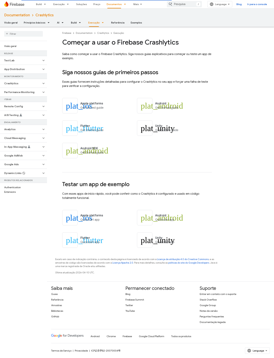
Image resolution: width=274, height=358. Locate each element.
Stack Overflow (208, 299)
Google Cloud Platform (151, 336)
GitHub (55, 316)
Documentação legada (213, 322)
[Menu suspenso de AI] (63, 22)
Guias (54, 294)
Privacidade (81, 350)
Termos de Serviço (61, 350)
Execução (59, 4)
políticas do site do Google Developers (188, 262)
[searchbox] (23, 34)
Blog (239, 4)
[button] (20, 60)
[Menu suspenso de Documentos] (126, 4)
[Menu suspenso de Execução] (69, 4)
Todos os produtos (181, 336)
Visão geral (10, 22)
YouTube (130, 310)
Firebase (66, 33)
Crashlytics (44, 15)
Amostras (56, 305)
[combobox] (184, 4)
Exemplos (136, 22)
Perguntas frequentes (212, 316)
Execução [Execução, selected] (94, 22)
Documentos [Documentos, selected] (114, 4)
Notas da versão (209, 310)
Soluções (81, 4)
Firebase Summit (134, 299)
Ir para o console (257, 4)
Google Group (208, 305)
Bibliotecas (57, 310)
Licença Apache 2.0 (122, 262)
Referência (117, 22)
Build (39, 4)
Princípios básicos (34, 22)
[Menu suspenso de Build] (46, 4)
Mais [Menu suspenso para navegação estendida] (136, 4)
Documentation (17, 15)
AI (58, 22)
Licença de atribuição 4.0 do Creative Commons (183, 259)
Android (95, 336)
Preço (96, 4)
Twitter (129, 305)
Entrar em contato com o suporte (218, 294)
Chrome (111, 336)
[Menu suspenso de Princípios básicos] (49, 22)
